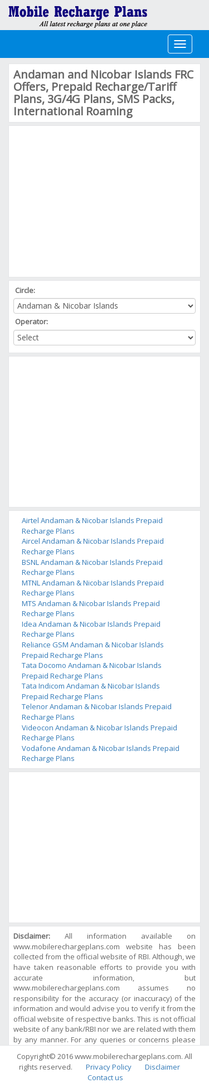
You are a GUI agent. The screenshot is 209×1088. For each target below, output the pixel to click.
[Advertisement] (97, 200)
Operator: (32, 321)
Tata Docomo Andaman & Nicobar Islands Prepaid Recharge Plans (92, 670)
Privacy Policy (109, 1067)
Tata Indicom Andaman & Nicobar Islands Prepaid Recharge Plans (91, 691)
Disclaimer (162, 1067)
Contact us (105, 1077)
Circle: (25, 290)
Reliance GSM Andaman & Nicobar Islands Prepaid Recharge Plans (93, 650)
